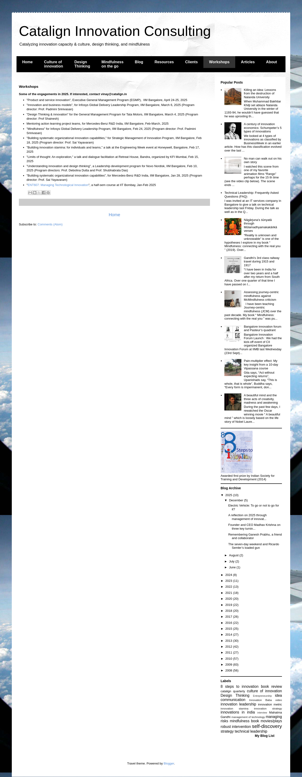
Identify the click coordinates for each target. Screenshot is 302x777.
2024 (229, 575)
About (271, 62)
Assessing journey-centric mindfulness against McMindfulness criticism (261, 295)
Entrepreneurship (262, 696)
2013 (229, 640)
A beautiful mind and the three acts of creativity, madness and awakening (261, 398)
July (232, 561)
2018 (229, 610)
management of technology (248, 716)
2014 (229, 634)
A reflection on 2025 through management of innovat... (247, 517)
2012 (229, 646)
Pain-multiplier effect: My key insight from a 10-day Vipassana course (261, 364)
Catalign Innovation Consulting (115, 31)
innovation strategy (268, 708)
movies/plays (271, 721)
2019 (229, 605)
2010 (229, 658)
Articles (248, 62)
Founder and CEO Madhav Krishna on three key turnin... (254, 526)
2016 (229, 623)
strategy (227, 731)
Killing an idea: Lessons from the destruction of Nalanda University (260, 93)
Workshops (219, 62)
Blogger (169, 763)
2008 (229, 670)
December (236, 500)
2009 (229, 664)
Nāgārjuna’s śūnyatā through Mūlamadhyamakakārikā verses (260, 225)
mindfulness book (244, 721)
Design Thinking (82, 64)
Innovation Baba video (265, 699)
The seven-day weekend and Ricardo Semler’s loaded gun (253, 546)
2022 (229, 586)
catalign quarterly (233, 691)
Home (27, 62)
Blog (139, 62)
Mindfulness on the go (112, 64)
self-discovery (267, 726)
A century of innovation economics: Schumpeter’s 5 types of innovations (262, 127)
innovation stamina (234, 708)
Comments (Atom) (50, 224)
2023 (229, 581)
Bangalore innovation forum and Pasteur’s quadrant (262, 328)
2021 (229, 593)
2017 (229, 616)
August (234, 555)
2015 (229, 628)
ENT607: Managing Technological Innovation (58, 185)
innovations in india (238, 712)
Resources (164, 62)
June (233, 567)
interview (262, 712)
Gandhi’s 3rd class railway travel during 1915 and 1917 (261, 261)
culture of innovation (264, 691)
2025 (229, 495)
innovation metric (270, 704)
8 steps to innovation (240, 686)
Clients (191, 62)
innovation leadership (238, 704)
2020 (229, 598)
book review (271, 686)
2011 (229, 652)
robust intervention (236, 727)
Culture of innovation (53, 64)
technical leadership (251, 731)
